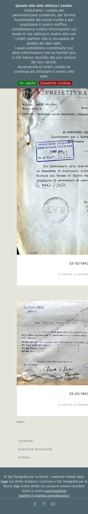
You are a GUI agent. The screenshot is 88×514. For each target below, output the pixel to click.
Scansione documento (35, 449)
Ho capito (27, 83)
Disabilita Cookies (55, 83)
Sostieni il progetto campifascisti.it (44, 495)
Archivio (24, 457)
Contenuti (25, 441)
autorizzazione (55, 491)
